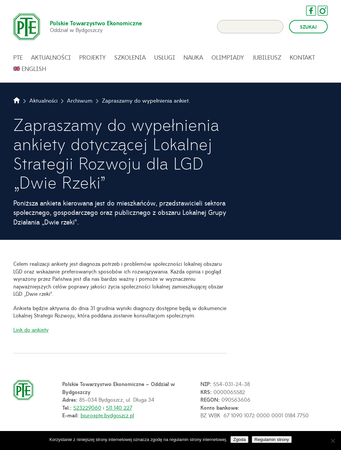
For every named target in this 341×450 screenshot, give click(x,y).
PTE (18, 57)
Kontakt (302, 57)
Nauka (193, 57)
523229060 (87, 407)
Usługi (164, 57)
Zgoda (239, 439)
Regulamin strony (271, 439)
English (34, 69)
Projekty (92, 57)
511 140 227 (119, 407)
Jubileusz (266, 57)
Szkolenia (130, 57)
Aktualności (51, 57)
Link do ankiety (31, 329)
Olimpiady (227, 57)
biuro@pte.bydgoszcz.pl (107, 415)
